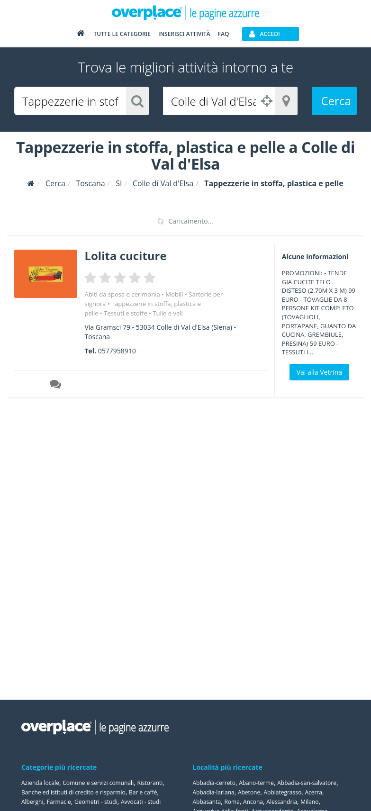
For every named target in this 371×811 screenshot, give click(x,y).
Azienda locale (40, 783)
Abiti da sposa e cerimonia (122, 294)
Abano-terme (256, 783)
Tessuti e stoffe (125, 313)
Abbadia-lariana (214, 792)
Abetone (249, 792)
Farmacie (59, 802)
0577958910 (117, 350)
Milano (309, 802)
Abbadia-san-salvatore (306, 783)
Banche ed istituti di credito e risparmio (73, 792)
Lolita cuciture (125, 255)
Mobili (174, 294)
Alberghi (32, 802)
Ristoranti (150, 783)
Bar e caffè (143, 792)
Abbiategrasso (282, 792)
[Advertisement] (316, 452)
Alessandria (281, 802)
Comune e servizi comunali (98, 783)
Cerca (336, 100)
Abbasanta (207, 802)
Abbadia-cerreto (214, 783)
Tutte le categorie (122, 34)
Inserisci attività (184, 34)
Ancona (253, 802)
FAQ (223, 34)
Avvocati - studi (141, 802)
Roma (231, 802)
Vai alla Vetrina (319, 372)
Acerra (313, 792)
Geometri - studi (96, 802)
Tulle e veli (167, 313)
